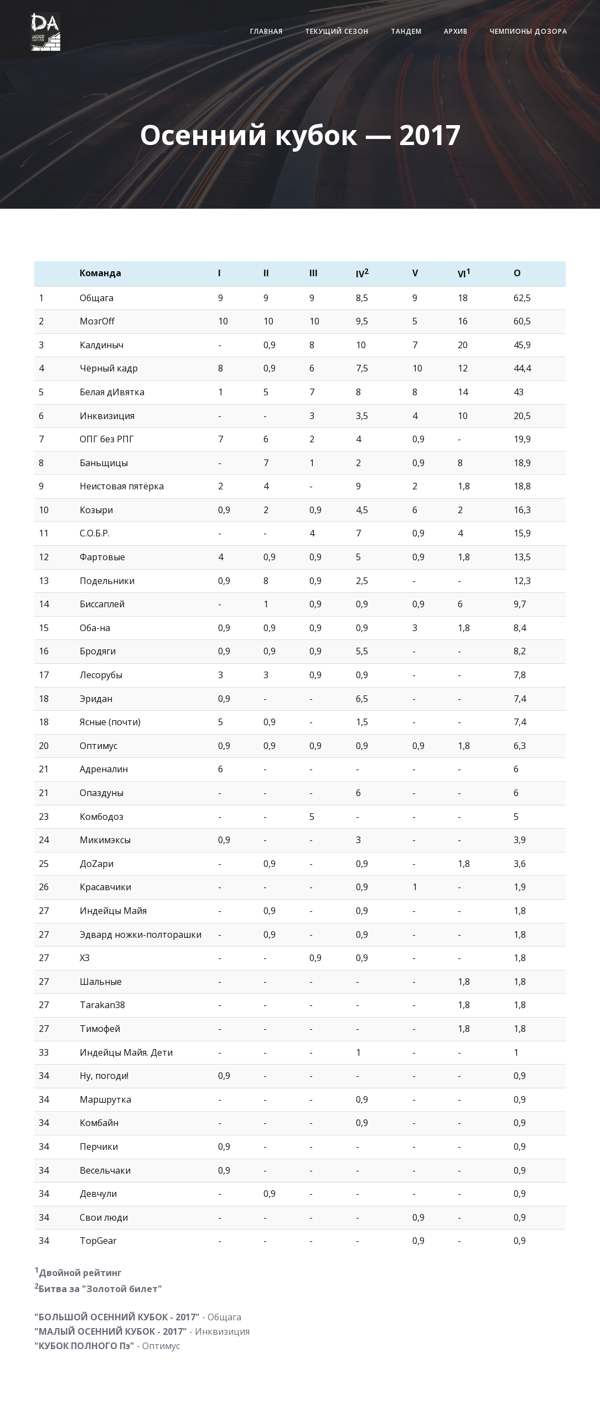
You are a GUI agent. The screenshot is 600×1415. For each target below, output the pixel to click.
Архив (441, 38)
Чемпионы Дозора (514, 38)
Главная (252, 38)
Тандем (391, 38)
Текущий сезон (322, 38)
